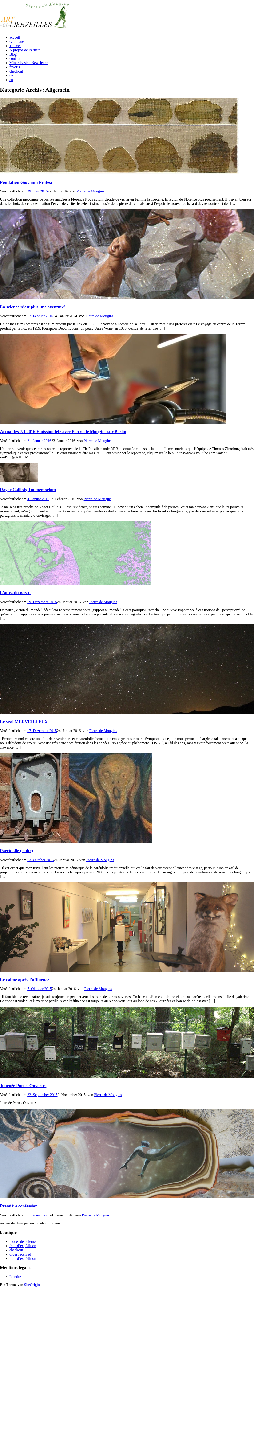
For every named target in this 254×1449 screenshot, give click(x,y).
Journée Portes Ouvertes (23, 1085)
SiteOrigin (32, 1285)
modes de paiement (24, 1242)
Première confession (19, 1205)
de (11, 76)
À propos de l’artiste (24, 50)
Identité (15, 1277)
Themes (15, 46)
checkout (16, 71)
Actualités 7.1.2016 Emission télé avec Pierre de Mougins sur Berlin (63, 431)
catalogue (16, 42)
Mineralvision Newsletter (28, 63)
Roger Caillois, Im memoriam (28, 489)
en (11, 80)
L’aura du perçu (15, 592)
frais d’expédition (22, 1246)
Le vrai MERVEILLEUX (24, 721)
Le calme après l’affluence (24, 979)
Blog (13, 54)
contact (14, 59)
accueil (14, 37)
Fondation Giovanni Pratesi (26, 182)
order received (20, 1254)
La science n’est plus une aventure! (33, 306)
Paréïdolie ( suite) (16, 850)
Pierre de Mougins (90, 191)
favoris (14, 67)
